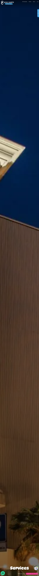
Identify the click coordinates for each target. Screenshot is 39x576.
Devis (34, 1)
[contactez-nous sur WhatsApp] (38, 13)
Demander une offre (32, 573)
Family (30, 1)
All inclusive (24, 1)
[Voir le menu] (37, 1)
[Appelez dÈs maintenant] (38, 10)
